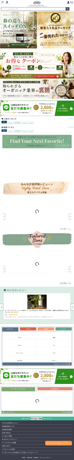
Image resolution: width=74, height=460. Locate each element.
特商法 (24, 457)
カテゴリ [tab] (10, 329)
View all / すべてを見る (62, 364)
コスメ (25, 122)
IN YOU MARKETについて (10, 423)
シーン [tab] (63, 329)
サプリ (10, 122)
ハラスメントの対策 (8, 449)
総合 (4, 122)
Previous (2, 28)
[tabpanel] (18, 30)
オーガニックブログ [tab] (18, 389)
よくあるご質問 (7, 436)
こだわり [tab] (28, 329)
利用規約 (35, 457)
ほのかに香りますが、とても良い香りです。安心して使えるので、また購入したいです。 (29, 317)
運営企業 (29, 457)
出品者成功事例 (7, 429)
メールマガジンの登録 (9, 443)
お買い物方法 (6, 433)
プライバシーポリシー (46, 457)
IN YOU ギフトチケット (9, 439)
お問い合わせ (6, 446)
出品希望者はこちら (8, 426)
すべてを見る (66, 412)
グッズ (31, 122)
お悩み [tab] (45, 329)
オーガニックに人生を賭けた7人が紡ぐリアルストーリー (20, 452)
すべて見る (71, 118)
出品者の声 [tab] (55, 389)
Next (72, 28)
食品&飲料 (18, 122)
